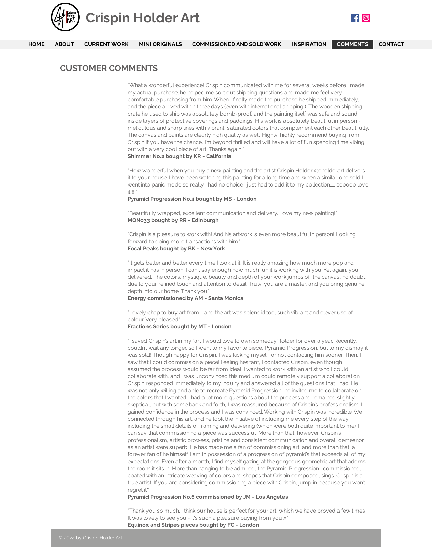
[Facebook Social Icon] (355, 18)
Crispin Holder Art (143, 17)
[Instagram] (366, 18)
